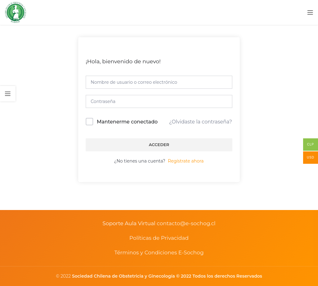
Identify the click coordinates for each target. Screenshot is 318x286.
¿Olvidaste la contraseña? (200, 122)
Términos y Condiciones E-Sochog (159, 252)
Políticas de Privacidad (159, 238)
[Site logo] (15, 12)
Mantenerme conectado (127, 122)
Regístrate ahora (186, 161)
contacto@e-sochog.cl (186, 223)
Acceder (159, 144)
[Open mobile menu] (310, 12)
